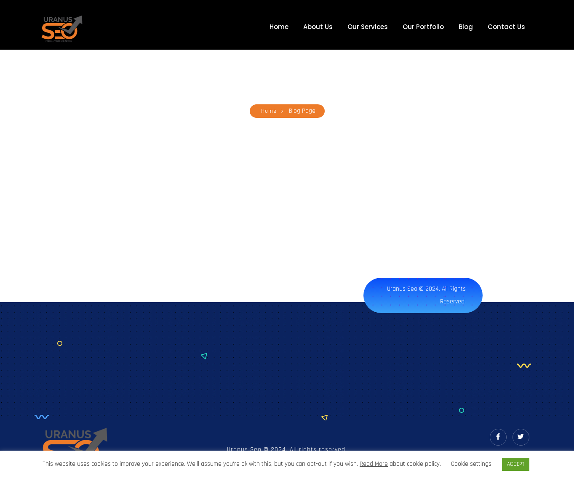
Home (279, 26)
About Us (318, 26)
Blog (466, 26)
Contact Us (506, 26)
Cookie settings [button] (471, 464)
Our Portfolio (423, 26)
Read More (374, 464)
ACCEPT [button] (515, 464)
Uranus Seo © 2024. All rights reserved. (426, 295)
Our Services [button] (367, 26)
